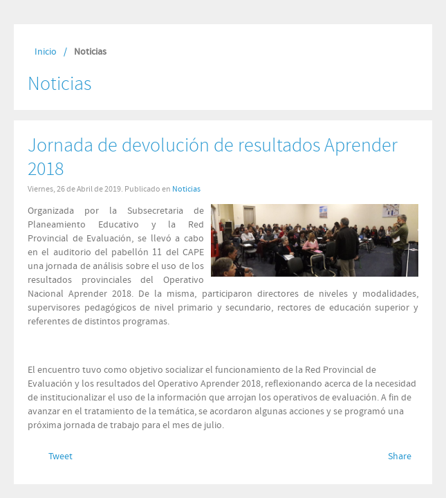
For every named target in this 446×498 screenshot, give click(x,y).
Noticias (186, 189)
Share (399, 456)
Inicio (46, 51)
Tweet (60, 456)
